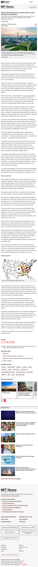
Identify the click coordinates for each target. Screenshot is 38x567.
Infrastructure (24, 369)
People (12, 562)
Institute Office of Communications (10, 495)
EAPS (13, 374)
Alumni (2, 550)
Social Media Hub (16, 564)
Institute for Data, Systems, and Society (13, 356)
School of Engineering (8, 503)
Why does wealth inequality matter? (25, 434)
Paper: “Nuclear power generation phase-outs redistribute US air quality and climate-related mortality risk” (19, 347)
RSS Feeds (22, 521)
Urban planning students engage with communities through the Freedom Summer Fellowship (26, 424)
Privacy (2, 564)
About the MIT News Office (8, 516)
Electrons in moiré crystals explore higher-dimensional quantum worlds (25, 412)
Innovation (3, 547)
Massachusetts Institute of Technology (10, 559)
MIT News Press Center (25, 516)
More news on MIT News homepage (10, 478)
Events (8, 562)
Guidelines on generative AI (10, 537)
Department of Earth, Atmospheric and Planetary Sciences (18, 358)
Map (5, 562)
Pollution (4, 367)
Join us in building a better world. (10, 555)
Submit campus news (10, 532)
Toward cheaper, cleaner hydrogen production (25, 457)
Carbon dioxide (11, 367)
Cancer (30, 367)
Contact (20, 562)
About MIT (21, 550)
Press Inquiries (23, 519)
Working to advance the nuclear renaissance (24, 445)
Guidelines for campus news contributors (28, 532)
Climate (25, 367)
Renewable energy (20, 372)
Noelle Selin (6, 353)
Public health (30, 372)
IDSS (9, 374)
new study (26, 95)
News (20, 549)
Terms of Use (4, 519)
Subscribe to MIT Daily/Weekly (9, 527)
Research (4, 374)
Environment (16, 369)
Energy (9, 369)
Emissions (4, 369)
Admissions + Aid (23, 547)
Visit (2, 562)
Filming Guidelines (6, 521)
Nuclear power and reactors (8, 372)
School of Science (7, 360)
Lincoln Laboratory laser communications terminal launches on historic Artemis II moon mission (26, 469)
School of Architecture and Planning (12, 501)
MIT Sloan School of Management (11, 507)
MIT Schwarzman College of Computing (13, 511)
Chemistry (18, 367)
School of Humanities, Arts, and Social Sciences (15, 505)
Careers (16, 562)
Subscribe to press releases (28, 527)
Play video (19, 269)
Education (3, 545)
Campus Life (4, 549)
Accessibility (8, 564)
